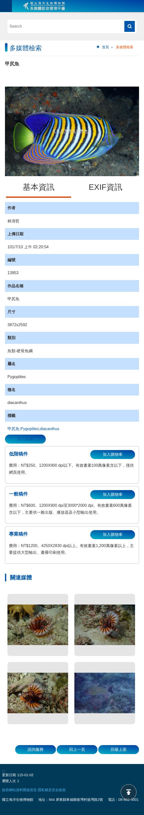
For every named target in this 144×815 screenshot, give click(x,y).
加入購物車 (113, 454)
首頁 (105, 47)
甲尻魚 (13, 429)
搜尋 (129, 26)
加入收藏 (25, 439)
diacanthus (49, 429)
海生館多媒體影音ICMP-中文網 (44, 6)
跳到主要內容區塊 (2, 2)
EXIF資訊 (105, 187)
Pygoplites (29, 429)
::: (6, 43)
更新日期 (9, 775)
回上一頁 (77, 749)
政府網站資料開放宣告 (19, 790)
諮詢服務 (36, 749)
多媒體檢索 (124, 47)
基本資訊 (38, 187)
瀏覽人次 (9, 781)
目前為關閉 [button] (6, 6)
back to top (129, 792)
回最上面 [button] (119, 749)
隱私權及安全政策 (52, 790)
